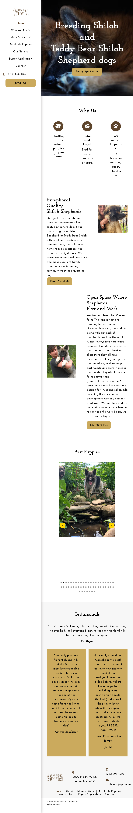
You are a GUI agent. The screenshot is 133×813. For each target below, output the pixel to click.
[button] (87, 72)
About (69, 791)
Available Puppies (110, 791)
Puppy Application (89, 794)
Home (57, 791)
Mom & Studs (85, 791)
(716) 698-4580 (17, 74)
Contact (110, 794)
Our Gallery (66, 794)
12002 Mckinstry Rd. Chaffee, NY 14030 (84, 779)
